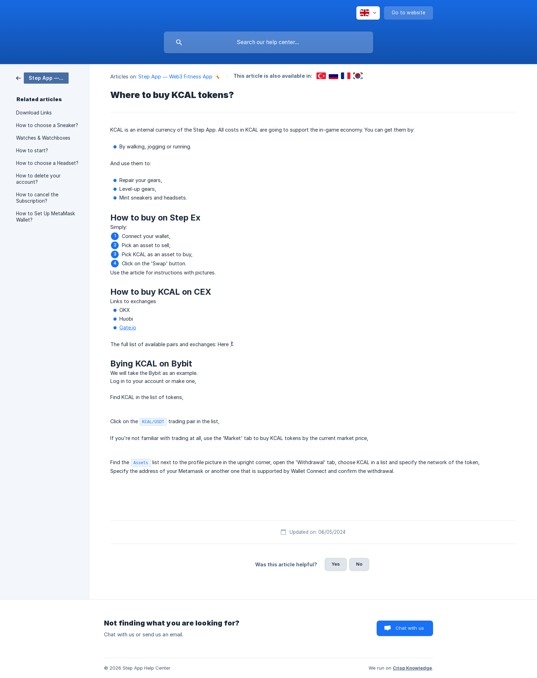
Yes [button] (336, 564)
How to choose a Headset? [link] (47, 163)
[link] (42, 77)
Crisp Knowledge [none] (412, 668)
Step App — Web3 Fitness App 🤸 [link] (179, 76)
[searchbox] (268, 42)
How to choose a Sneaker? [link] (47, 125)
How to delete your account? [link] (38, 179)
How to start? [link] (32, 150)
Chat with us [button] (410, 628)
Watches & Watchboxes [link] (43, 138)
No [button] (359, 564)
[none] (368, 13)
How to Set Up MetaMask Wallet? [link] (45, 217)
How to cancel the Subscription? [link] (37, 198)
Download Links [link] (34, 113)
